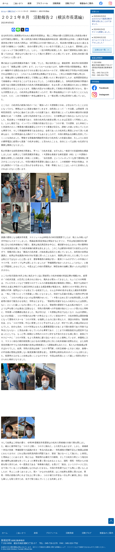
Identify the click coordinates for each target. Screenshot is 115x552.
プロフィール (42, 3)
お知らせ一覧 (102, 50)
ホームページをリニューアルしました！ (102, 39)
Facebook (101, 3)
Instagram (110, 3)
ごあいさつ (18, 3)
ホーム (5, 3)
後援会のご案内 (86, 3)
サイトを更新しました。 (102, 30)
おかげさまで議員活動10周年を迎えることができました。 (102, 20)
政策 (29, 3)
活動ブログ (70, 3)
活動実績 (56, 3)
